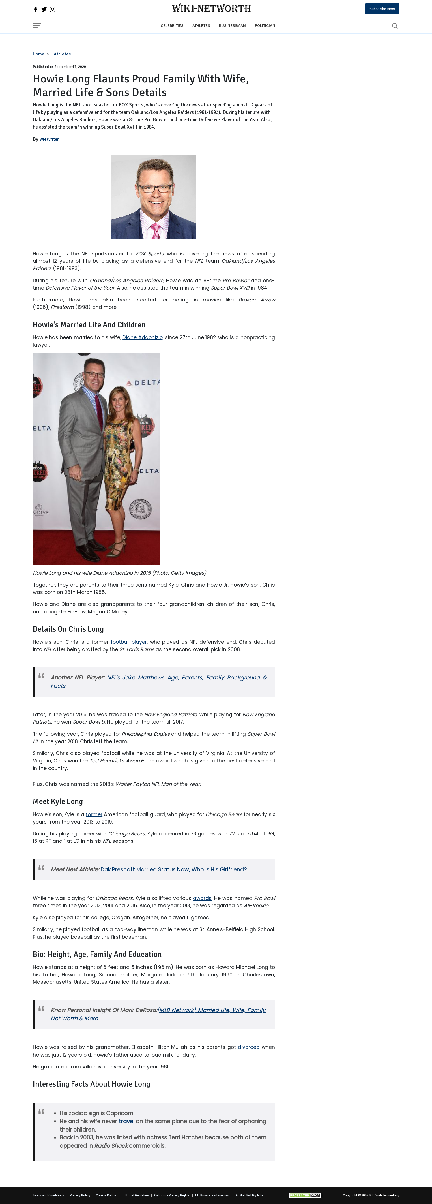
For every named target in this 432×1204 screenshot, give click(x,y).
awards (202, 898)
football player (129, 642)
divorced (250, 1047)
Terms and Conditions (48, 1195)
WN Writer (49, 139)
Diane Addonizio (142, 337)
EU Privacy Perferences (212, 1195)
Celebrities (172, 25)
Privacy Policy (80, 1195)
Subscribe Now (382, 9)
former (94, 814)
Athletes (201, 25)
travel (126, 1121)
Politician (265, 25)
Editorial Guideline (135, 1195)
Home (38, 54)
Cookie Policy (106, 1195)
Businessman (232, 25)
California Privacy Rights (172, 1195)
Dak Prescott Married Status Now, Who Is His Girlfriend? (174, 869)
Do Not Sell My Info (249, 1195)
